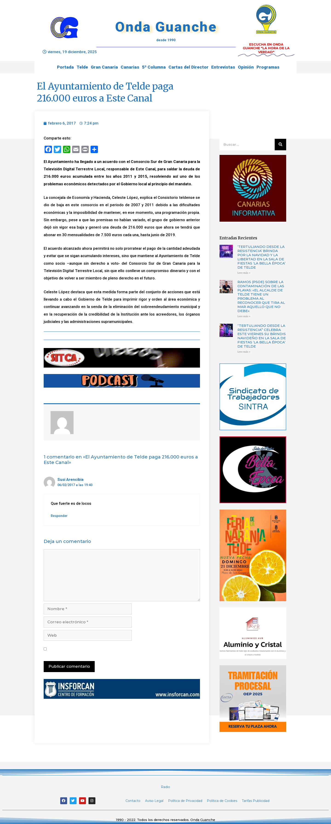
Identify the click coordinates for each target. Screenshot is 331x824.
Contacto (133, 801)
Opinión (246, 67)
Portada (65, 67)
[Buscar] (280, 144)
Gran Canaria (104, 67)
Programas (268, 67)
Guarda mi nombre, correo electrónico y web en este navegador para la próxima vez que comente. (122, 649)
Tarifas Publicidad (255, 801)
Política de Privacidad (185, 801)
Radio (165, 787)
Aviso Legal (154, 801)
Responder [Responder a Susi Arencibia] (59, 516)
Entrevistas (223, 67)
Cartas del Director (188, 67)
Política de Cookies (222, 801)
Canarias (130, 67)
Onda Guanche (166, 27)
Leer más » (243, 272)
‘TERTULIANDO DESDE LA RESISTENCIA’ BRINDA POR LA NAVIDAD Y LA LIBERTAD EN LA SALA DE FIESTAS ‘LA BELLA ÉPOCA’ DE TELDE (261, 257)
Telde (82, 67)
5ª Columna (154, 67)
